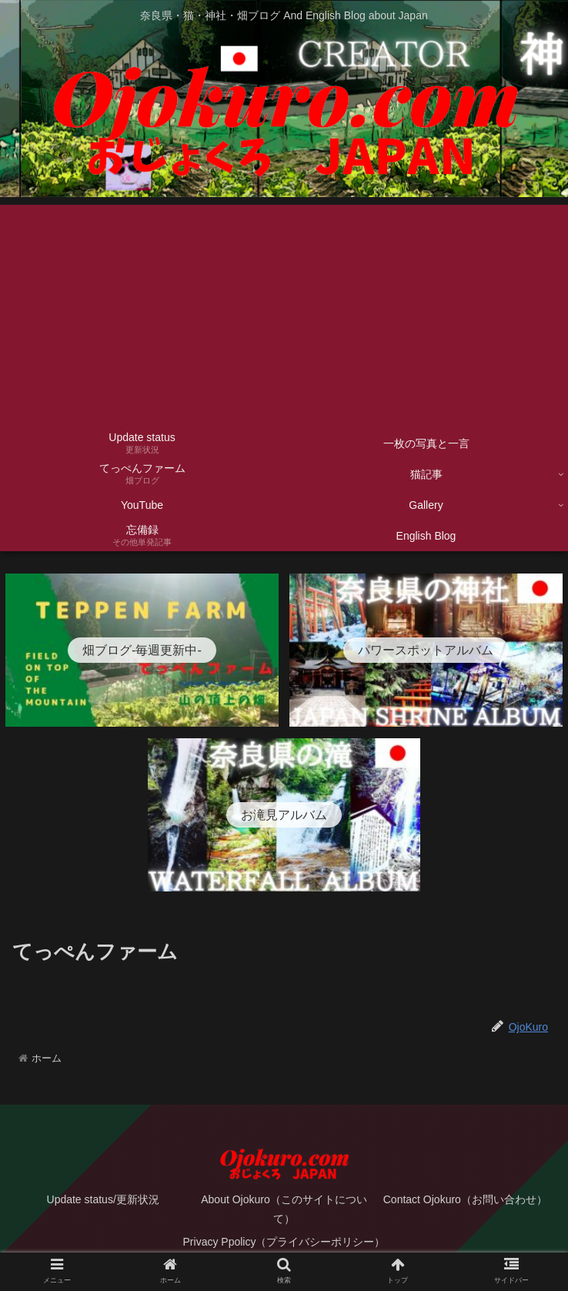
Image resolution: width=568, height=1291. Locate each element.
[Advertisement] (284, 312)
